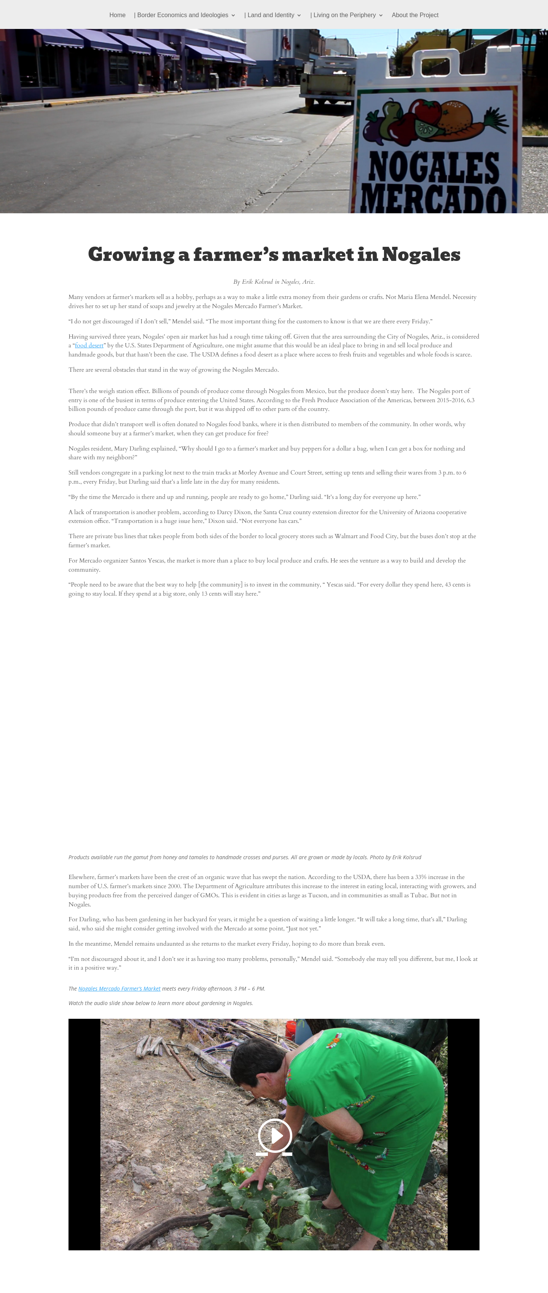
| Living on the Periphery (343, 15)
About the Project (415, 15)
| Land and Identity (269, 15)
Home (118, 15)
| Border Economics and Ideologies (181, 15)
